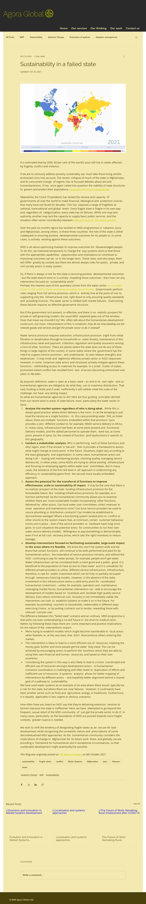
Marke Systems (75, 761)
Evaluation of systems (80, 37)
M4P (22, 37)
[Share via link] (42, 784)
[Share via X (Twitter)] (28, 784)
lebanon (116, 761)
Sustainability (36, 37)
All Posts (10, 37)
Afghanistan (92, 761)
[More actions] (124, 56)
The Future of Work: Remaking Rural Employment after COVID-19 (118, 839)
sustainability (28, 761)
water (24, 767)
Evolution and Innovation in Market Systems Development (26, 839)
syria (105, 761)
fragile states (45, 761)
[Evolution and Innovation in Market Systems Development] (26, 820)
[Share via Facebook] (21, 784)
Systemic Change (56, 37)
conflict (59, 761)
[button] (136, 37)
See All (137, 803)
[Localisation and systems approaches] (73, 820)
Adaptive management (106, 37)
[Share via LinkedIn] (35, 784)
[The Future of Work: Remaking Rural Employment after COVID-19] (119, 820)
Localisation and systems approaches (71, 839)
